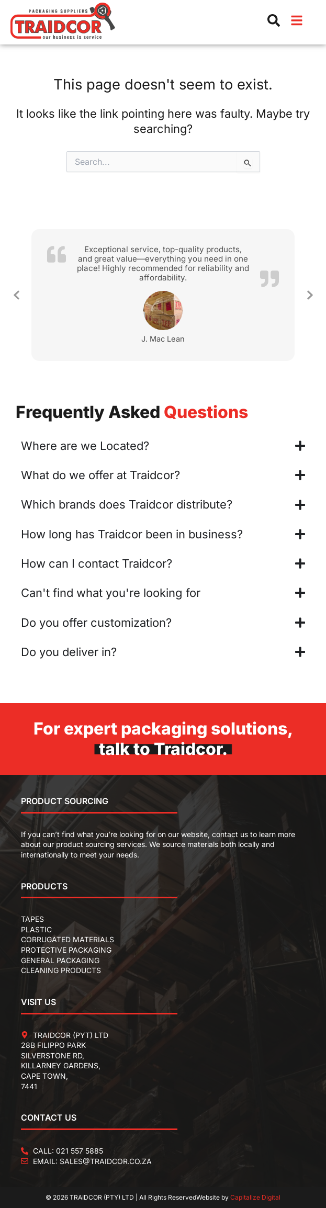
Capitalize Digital (255, 1197)
